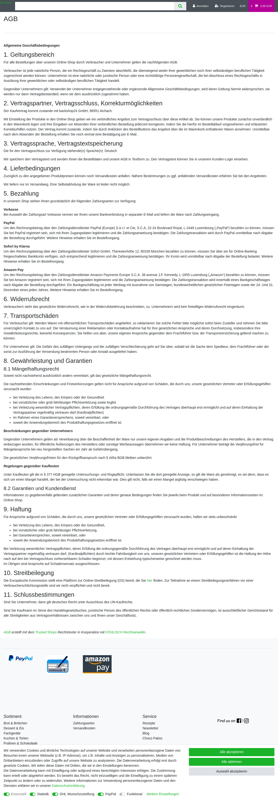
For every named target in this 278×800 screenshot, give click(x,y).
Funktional (134, 794)
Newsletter (151, 728)
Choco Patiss (152, 738)
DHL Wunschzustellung (77, 794)
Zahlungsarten (84, 723)
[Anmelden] (200, 6)
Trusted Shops (46, 632)
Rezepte (149, 723)
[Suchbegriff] (94, 6)
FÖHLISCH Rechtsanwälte (125, 632)
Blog (146, 733)
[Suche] (180, 6)
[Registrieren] (224, 6)
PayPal (110, 794)
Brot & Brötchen (15, 723)
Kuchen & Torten (16, 738)
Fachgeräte (12, 733)
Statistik (43, 794)
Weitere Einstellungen (163, 794)
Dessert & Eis (14, 728)
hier (149, 580)
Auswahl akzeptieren (231, 771)
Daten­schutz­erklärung (68, 786)
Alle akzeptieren (232, 752)
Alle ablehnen (231, 762)
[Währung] (242, 6)
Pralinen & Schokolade (21, 743)
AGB (7, 632)
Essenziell (18, 794)
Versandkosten (84, 728)
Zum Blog (5, 2)
